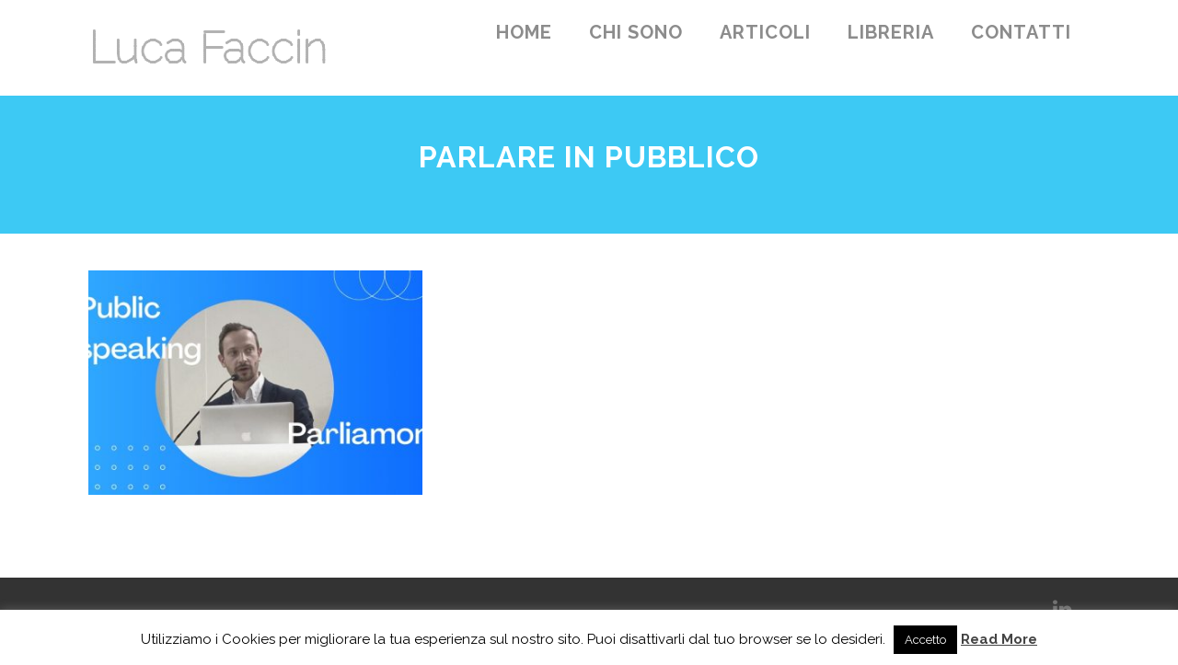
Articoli (765, 32)
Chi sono (636, 32)
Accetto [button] (925, 640)
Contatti (1021, 32)
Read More (999, 639)
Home (524, 32)
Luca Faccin (207, 48)
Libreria (891, 32)
